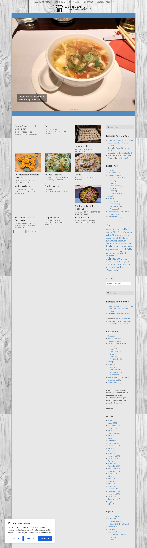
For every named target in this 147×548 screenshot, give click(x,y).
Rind (64, 131)
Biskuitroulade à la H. (124, 155)
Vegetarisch (27, 183)
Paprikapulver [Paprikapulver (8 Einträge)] (112, 250)
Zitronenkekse (82, 146)
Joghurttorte (52, 218)
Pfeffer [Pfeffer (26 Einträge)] (129, 249)
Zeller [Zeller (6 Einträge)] (113, 268)
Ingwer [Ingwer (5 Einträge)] (126, 238)
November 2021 (114, 433)
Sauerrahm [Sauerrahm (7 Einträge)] (110, 256)
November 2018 (114, 468)
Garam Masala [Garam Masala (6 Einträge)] (111, 238)
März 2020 (112, 453)
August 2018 (112, 474)
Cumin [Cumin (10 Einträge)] (121, 232)
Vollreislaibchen (23, 186)
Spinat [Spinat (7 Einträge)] (125, 259)
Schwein (48, 133)
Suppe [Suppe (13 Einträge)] (118, 261)
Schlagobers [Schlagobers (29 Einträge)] (114, 258)
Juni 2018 (111, 479)
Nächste (35, 231)
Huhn (35, 134)
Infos (110, 196)
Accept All (45, 538)
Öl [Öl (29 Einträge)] (118, 270)
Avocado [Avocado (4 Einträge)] (108, 229)
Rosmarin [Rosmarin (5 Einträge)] (116, 253)
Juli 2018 (111, 476)
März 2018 (112, 486)
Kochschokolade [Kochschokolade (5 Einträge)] (111, 244)
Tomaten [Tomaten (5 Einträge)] (109, 265)
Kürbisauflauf (123, 158)
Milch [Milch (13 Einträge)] (116, 246)
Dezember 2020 (114, 441)
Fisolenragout (52, 186)
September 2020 (114, 446)
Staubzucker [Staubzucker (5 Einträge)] (110, 262)
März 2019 (112, 463)
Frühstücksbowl (53, 175)
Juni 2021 (111, 438)
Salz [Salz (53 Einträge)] (123, 252)
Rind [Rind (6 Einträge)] (111, 253)
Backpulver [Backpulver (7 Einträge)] (116, 229)
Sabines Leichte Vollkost (117, 212)
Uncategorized (80, 151)
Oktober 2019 (113, 458)
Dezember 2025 (114, 425)
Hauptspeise (28, 134)
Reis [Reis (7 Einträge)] (107, 253)
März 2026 (112, 420)
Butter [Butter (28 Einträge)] (125, 229)
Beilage (94, 221)
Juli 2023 (111, 430)
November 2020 (114, 443)
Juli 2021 (111, 436)
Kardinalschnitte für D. (124, 153)
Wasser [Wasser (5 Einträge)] (127, 265)
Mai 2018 (111, 481)
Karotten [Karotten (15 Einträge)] (111, 240)
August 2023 (112, 428)
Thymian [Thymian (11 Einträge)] (126, 261)
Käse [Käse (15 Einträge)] (128, 243)
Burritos (49, 126)
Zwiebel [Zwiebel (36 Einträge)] (111, 270)
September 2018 (114, 471)
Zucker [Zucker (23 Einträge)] (120, 267)
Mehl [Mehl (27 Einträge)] (109, 246)
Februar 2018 (113, 489)
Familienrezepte (20, 191)
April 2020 (111, 451)
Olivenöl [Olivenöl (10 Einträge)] (122, 246)
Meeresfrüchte (115, 186)
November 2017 (114, 494)
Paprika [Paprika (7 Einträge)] (130, 247)
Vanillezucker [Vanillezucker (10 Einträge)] (119, 264)
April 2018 (111, 484)
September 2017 (114, 499)
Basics (66, 178)
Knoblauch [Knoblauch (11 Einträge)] (121, 240)
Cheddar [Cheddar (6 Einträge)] (109, 232)
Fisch (96, 178)
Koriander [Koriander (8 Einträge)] (121, 243)
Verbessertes (113, 217)
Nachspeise (19, 183)
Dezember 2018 (114, 466)
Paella (78, 175)
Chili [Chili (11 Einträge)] (115, 232)
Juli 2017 (111, 504)
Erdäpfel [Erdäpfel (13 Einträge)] (117, 234)
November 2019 (114, 456)
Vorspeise (113, 209)
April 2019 (111, 461)
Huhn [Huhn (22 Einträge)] (120, 237)
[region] (30, 531)
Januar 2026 (112, 423)
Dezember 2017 (114, 491)
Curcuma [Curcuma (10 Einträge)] (128, 232)
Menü (110, 198)
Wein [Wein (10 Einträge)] (108, 267)
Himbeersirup (82, 218)
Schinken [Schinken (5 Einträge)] (117, 256)
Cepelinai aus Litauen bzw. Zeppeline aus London (120, 142)
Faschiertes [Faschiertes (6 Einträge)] (126, 235)
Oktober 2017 (113, 496)
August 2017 (112, 501)
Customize (15, 538)
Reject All (30, 538)
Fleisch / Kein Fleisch (115, 178)
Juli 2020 (111, 448)
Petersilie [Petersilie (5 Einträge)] (121, 250)
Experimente (19, 134)
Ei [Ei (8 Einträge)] (107, 235)
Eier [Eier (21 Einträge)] (110, 235)
